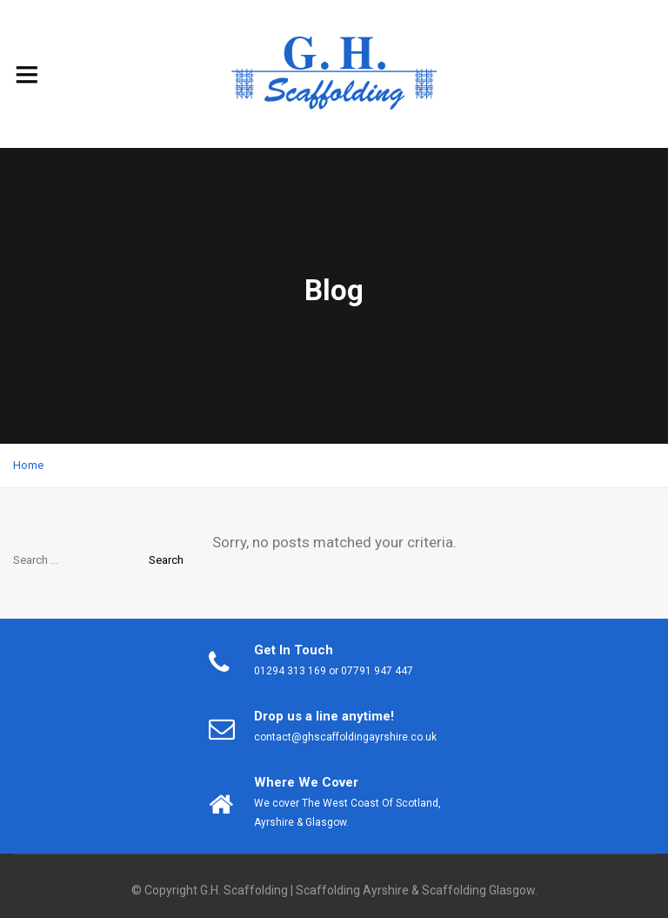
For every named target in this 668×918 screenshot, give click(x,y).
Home (28, 465)
